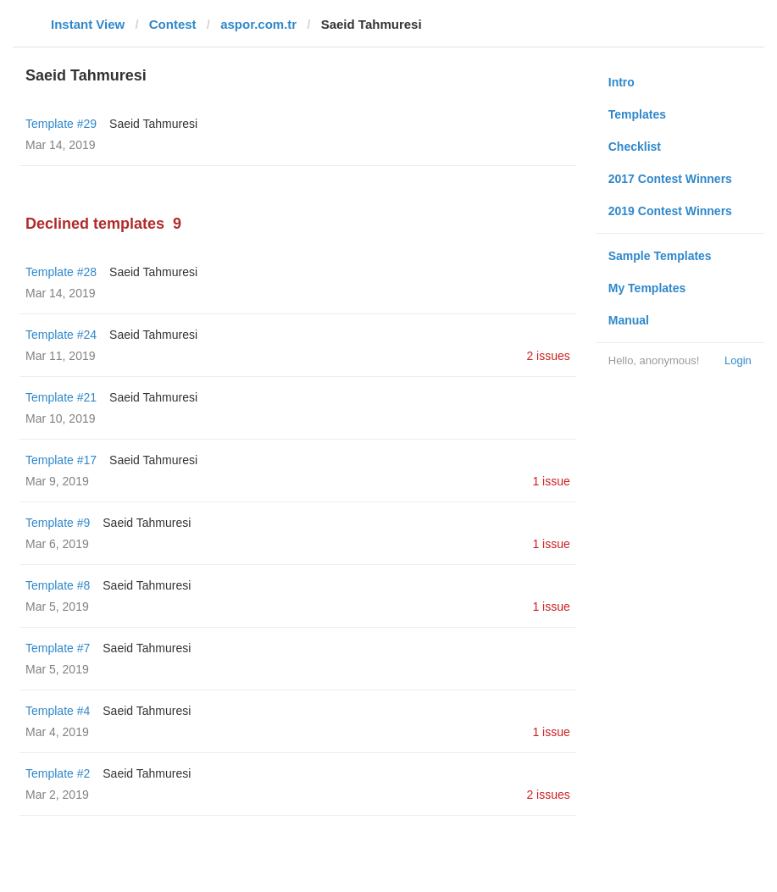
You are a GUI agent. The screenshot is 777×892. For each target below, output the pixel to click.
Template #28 (61, 272)
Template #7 (57, 648)
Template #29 (61, 123)
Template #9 (57, 522)
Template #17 (61, 460)
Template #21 (61, 397)
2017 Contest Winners (670, 179)
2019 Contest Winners (670, 211)
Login (738, 360)
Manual (628, 320)
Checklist (634, 146)
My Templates (647, 288)
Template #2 (57, 773)
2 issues (547, 356)
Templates (637, 114)
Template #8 (57, 585)
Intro (621, 82)
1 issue (550, 481)
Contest (173, 24)
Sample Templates (660, 256)
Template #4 (57, 710)
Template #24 (61, 334)
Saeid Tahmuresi (153, 123)
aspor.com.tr (258, 24)
